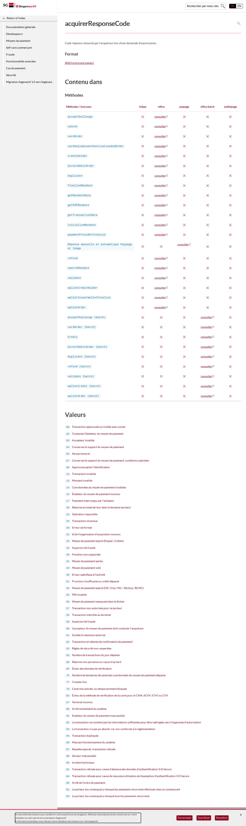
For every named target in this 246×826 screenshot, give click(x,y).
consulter (160, 116)
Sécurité (11, 75)
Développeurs (14, 33)
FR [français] (232, 6)
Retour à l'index (16, 18)
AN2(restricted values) (79, 63)
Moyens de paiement (18, 40)
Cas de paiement (15, 68)
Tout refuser (204, 817)
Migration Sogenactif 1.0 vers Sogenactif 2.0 (31, 81)
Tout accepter (184, 817)
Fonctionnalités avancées (21, 61)
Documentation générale (20, 27)
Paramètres (221, 817)
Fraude (10, 54)
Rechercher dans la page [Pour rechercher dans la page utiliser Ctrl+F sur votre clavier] (238, 23)
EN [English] (239, 6)
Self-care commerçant (19, 47)
